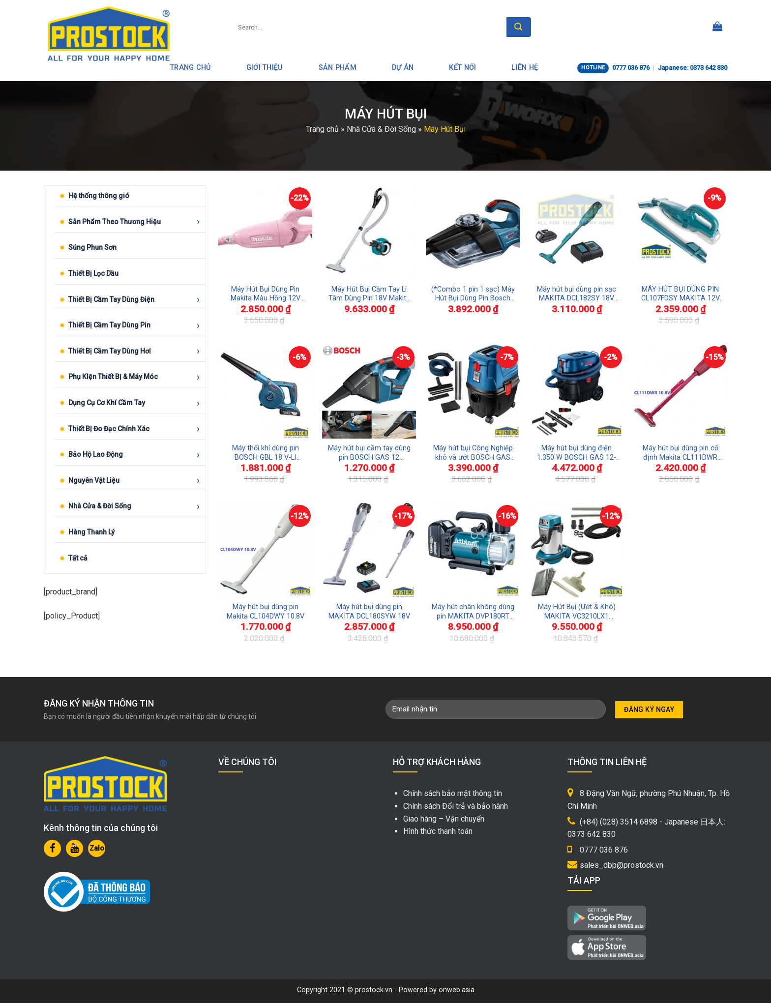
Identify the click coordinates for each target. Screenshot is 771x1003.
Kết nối (462, 67)
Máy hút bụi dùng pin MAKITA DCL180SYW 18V (369, 611)
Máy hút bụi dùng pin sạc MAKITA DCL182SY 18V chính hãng (576, 294)
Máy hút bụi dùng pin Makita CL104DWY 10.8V (265, 611)
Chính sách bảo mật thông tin (452, 793)
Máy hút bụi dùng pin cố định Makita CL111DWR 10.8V (680, 453)
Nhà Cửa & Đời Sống (381, 129)
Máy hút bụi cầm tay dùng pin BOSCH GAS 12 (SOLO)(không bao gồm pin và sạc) (369, 453)
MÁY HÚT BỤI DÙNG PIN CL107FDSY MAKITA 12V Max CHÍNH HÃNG (680, 294)
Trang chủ (322, 129)
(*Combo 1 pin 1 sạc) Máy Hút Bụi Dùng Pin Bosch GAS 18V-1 (473, 294)
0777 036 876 (631, 67)
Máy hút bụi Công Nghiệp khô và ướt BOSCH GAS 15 (473, 453)
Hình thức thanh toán (438, 831)
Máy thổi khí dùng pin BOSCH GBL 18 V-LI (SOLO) (265, 453)
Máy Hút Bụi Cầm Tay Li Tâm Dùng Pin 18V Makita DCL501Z (369, 294)
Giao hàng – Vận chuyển (443, 819)
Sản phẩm (337, 67)
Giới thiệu (264, 67)
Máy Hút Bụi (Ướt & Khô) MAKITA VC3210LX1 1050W (577, 612)
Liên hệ (524, 67)
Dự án (403, 67)
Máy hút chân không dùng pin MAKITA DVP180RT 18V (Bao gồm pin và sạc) (473, 612)
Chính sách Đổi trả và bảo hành (455, 806)
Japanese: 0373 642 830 (692, 67)
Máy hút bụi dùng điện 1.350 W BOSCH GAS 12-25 (576, 453)
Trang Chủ (190, 67)
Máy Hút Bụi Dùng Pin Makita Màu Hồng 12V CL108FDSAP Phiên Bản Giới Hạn (265, 294)
